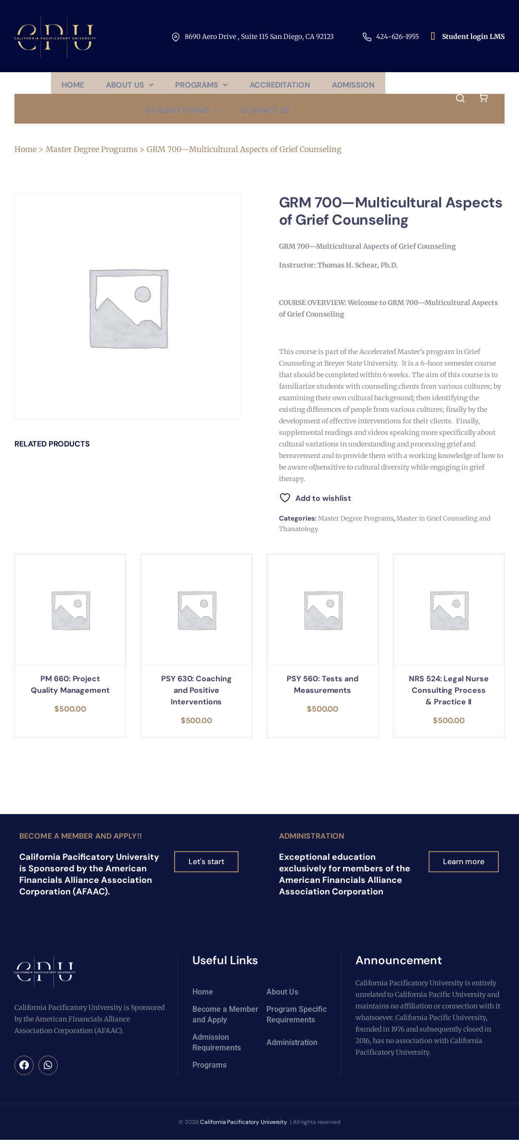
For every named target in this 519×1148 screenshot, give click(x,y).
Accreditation (282, 87)
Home (68, 87)
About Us (127, 87)
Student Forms (181, 117)
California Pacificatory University (244, 1130)
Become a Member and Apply (225, 1022)
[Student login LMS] (433, 37)
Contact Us (266, 117)
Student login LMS (473, 36)
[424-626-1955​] (367, 37)
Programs (201, 87)
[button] (127, 87)
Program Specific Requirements (296, 1022)
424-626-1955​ (397, 36)
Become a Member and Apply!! (80, 844)
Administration (311, 844)
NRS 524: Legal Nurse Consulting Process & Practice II (448, 698)
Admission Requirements (216, 1050)
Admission (357, 87)
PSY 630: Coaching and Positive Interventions (196, 698)
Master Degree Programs (92, 157)
